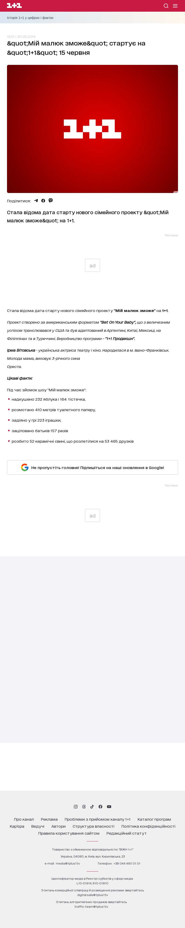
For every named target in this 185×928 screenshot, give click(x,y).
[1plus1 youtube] (109, 806)
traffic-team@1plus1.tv (91, 906)
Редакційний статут (127, 833)
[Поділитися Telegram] (36, 200)
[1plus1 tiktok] (92, 807)
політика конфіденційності (148, 826)
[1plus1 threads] (84, 807)
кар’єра (17, 826)
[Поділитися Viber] (51, 200)
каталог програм (154, 819)
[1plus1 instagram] (76, 807)
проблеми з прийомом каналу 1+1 (98, 819)
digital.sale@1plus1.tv (92, 894)
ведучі (37, 826)
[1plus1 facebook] (100, 807)
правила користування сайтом (69, 833)
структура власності (93, 826)
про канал (24, 819)
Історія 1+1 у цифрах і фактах (30, 18)
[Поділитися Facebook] (43, 201)
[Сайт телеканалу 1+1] (14, 6)
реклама (49, 819)
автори (58, 826)
